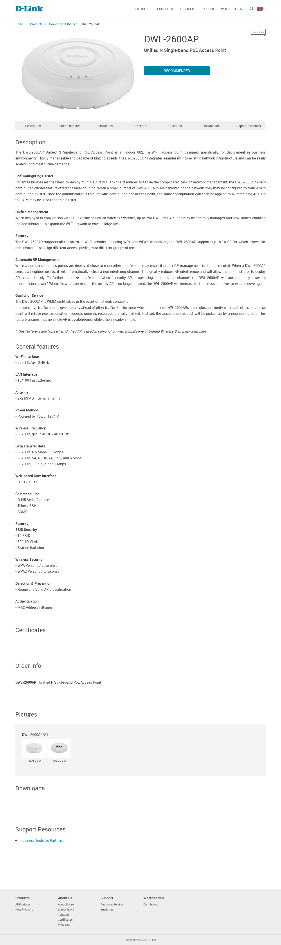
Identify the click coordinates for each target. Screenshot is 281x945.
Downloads (212, 126)
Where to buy (232, 9)
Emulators (107, 909)
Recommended (177, 70)
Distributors (150, 904)
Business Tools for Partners (41, 840)
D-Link (152, 940)
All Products (23, 904)
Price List (64, 925)
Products (165, 9)
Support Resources (248, 126)
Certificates (105, 126)
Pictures (176, 126)
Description (33, 126)
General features (69, 126)
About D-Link (66, 904)
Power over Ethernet (63, 24)
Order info (140, 126)
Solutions (142, 9)
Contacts (64, 914)
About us (187, 9)
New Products (24, 909)
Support (207, 9)
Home (19, 24)
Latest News (66, 909)
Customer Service (112, 904)
